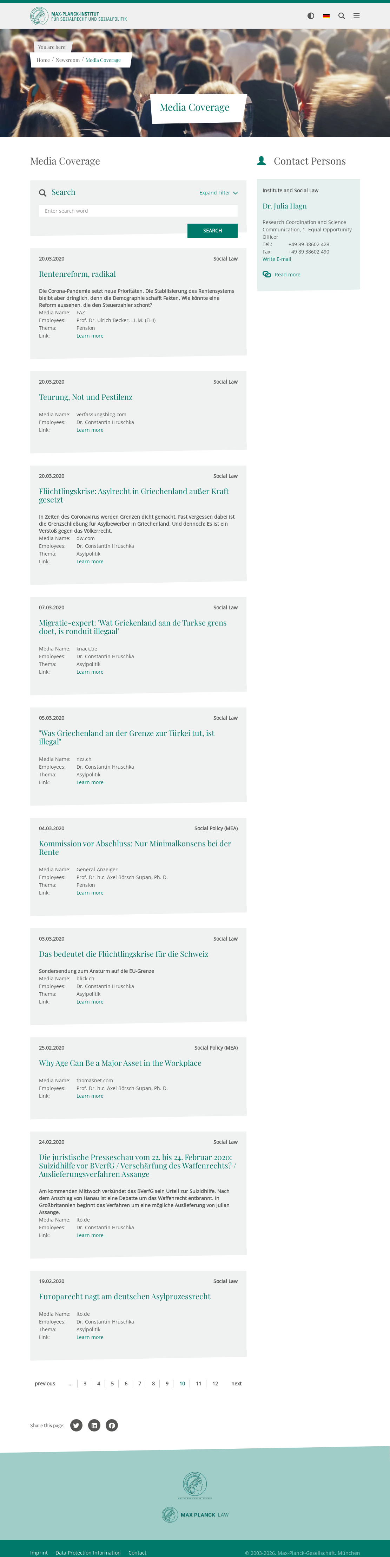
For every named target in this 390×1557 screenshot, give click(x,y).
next (236, 1383)
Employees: (52, 320)
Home (43, 60)
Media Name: (55, 312)
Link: (44, 335)
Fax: (267, 251)
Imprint (39, 1552)
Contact (137, 1552)
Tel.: (267, 244)
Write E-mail (277, 259)
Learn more (90, 335)
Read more (287, 274)
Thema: (48, 328)
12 (215, 1383)
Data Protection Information (88, 1552)
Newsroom (68, 60)
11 (198, 1383)
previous (45, 1383)
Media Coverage (103, 60)
